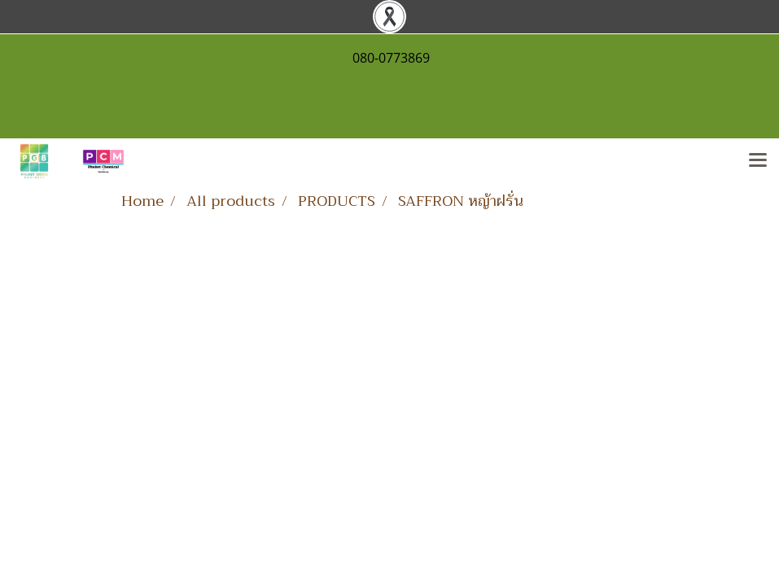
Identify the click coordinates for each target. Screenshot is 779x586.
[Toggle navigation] (758, 161)
